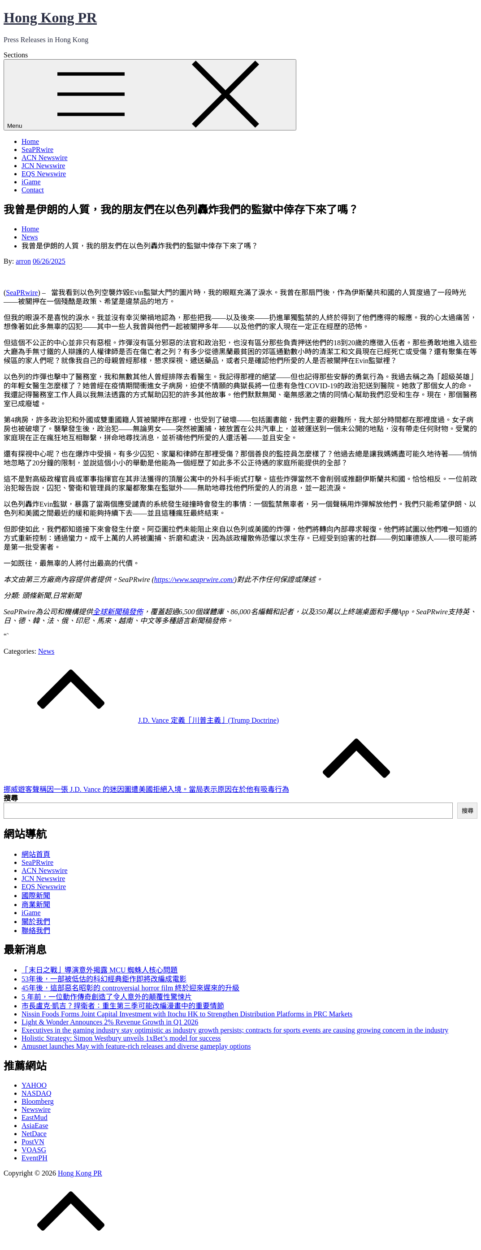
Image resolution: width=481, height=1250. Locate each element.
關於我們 (36, 921)
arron (23, 261)
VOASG (34, 1150)
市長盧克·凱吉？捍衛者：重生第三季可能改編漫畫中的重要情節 (123, 1006)
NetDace (34, 1133)
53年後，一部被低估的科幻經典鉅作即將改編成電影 (104, 979)
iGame (31, 182)
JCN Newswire (43, 165)
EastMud (35, 1117)
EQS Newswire (44, 174)
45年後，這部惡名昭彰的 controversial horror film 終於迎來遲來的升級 (130, 988)
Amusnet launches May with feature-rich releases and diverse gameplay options (136, 1046)
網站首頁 (36, 854)
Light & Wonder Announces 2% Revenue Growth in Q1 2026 (110, 1022)
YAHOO (34, 1085)
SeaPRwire (37, 149)
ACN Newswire (45, 157)
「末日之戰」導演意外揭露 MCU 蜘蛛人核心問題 (100, 970)
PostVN (33, 1142)
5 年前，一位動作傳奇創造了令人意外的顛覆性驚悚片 (107, 997)
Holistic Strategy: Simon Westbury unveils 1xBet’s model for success (121, 1038)
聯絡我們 (36, 930)
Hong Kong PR (50, 17)
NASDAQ (37, 1093)
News (46, 651)
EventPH (35, 1158)
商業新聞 (36, 904)
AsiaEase (35, 1125)
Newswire (36, 1109)
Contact (33, 190)
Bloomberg (38, 1101)
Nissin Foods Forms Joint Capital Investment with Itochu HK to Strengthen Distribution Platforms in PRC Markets (187, 1014)
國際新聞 (36, 895)
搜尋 (11, 798)
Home (30, 141)
